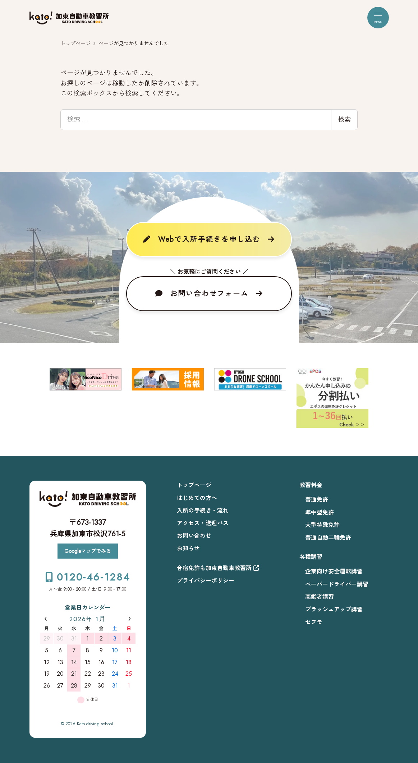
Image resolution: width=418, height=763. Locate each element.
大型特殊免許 (322, 525)
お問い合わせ (194, 536)
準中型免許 (319, 512)
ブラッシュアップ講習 (334, 609)
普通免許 (316, 499)
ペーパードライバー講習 (336, 584)
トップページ (194, 485)
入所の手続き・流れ (203, 511)
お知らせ (188, 548)
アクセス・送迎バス (203, 523)
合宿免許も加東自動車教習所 (218, 568)
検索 (344, 119)
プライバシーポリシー (205, 581)
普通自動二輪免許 (328, 537)
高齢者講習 (319, 597)
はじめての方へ (197, 498)
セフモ (313, 622)
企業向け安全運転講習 (334, 571)
